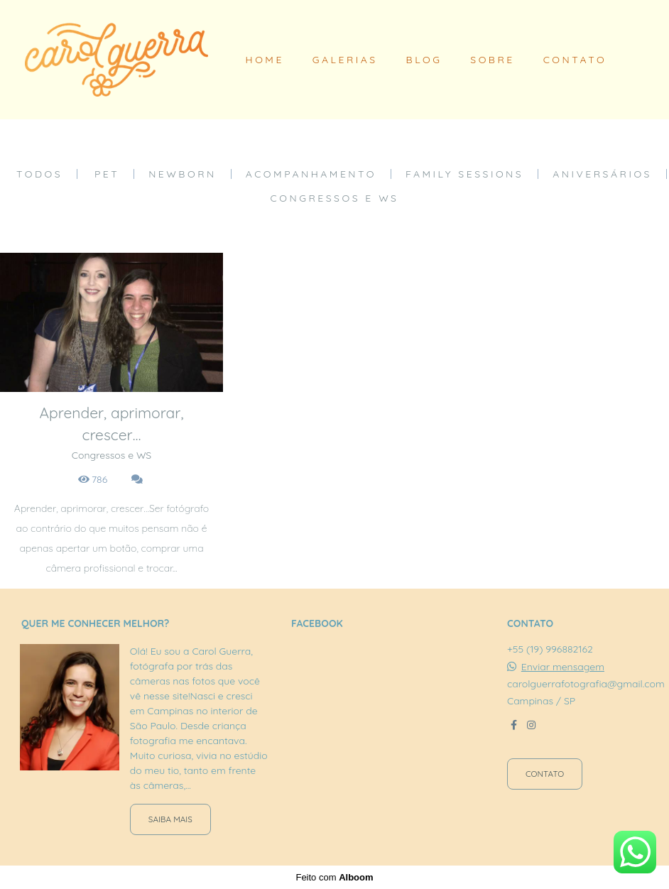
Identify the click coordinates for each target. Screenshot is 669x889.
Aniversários (602, 174)
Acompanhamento (311, 174)
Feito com (334, 877)
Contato (545, 773)
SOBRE (492, 59)
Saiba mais (170, 819)
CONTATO (575, 59)
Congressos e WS (335, 198)
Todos (39, 174)
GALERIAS (345, 59)
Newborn (182, 174)
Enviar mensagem (562, 667)
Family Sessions (464, 174)
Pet (106, 174)
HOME (265, 59)
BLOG (424, 59)
